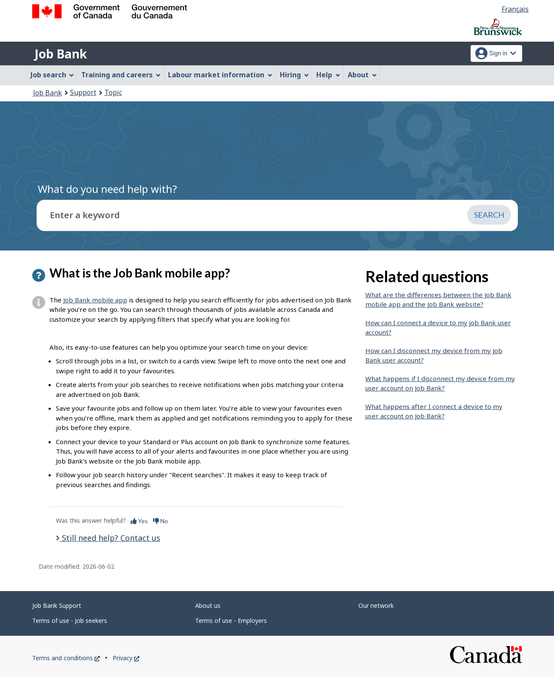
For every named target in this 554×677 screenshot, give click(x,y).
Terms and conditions (66, 658)
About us (207, 605)
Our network (376, 605)
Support (83, 92)
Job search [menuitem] (52, 74)
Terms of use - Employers (231, 620)
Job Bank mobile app (95, 300)
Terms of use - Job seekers (69, 620)
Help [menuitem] (328, 74)
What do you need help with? (107, 189)
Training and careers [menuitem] (121, 74)
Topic (113, 92)
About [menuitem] (362, 74)
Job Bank (60, 54)
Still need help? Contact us (110, 538)
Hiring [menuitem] (294, 74)
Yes (139, 521)
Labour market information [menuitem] (220, 74)
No (160, 521)
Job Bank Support (56, 605)
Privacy (126, 658)
